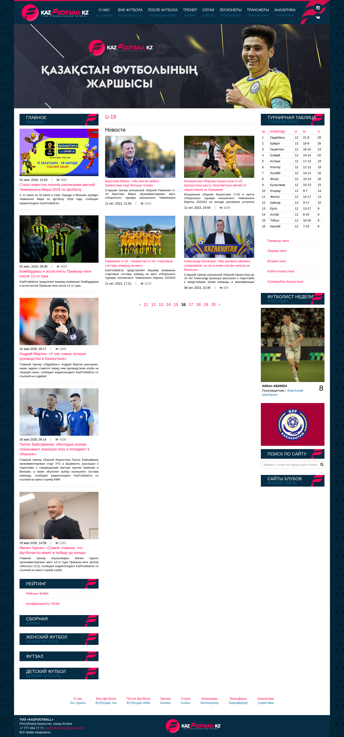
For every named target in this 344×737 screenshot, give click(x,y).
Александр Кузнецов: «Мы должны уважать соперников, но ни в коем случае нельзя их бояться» (217, 265)
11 (146, 304)
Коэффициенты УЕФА (43, 603)
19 (206, 304)
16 (183, 304)
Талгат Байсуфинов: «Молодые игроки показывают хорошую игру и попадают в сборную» (54, 449)
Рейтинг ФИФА (37, 593)
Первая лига (277, 251)
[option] (172, 66)
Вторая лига (276, 261)
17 (191, 304)
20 (213, 304)
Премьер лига (278, 241)
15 (176, 304)
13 (161, 304)
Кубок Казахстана (280, 271)
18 (198, 304)
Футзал (34, 656)
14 (168, 304)
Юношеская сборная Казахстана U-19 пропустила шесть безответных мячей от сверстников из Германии (215, 185)
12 (153, 304)
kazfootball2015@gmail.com (64, 728)
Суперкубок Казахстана (285, 281)
